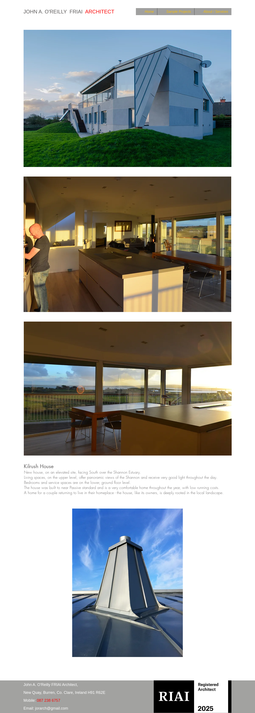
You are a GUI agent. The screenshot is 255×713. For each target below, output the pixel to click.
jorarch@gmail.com (51, 708)
